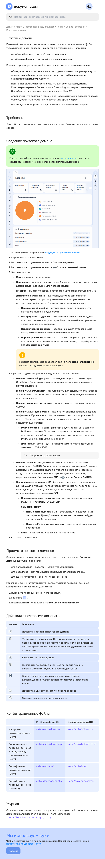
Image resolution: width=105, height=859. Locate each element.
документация (26, 6)
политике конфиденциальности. (24, 843)
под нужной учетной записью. (63, 252)
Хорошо (13, 850)
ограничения (68, 158)
